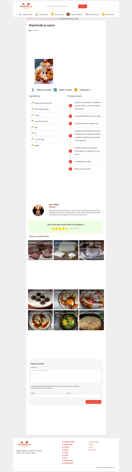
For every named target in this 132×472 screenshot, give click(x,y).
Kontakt (91, 444)
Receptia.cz (29, 19)
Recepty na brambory (52, 19)
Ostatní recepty (42, 19)
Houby (66, 455)
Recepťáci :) (52, 207)
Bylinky (66, 450)
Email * (69, 393)
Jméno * (33, 393)
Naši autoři (92, 450)
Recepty (36, 19)
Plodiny (66, 447)
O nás (90, 447)
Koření (66, 452)
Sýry (65, 458)
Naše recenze (41, 14)
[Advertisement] (66, 45)
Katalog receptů (25, 14)
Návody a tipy (57, 14)
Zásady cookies (94, 442)
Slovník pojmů (92, 14)
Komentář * (34, 367)
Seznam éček (108, 14)
